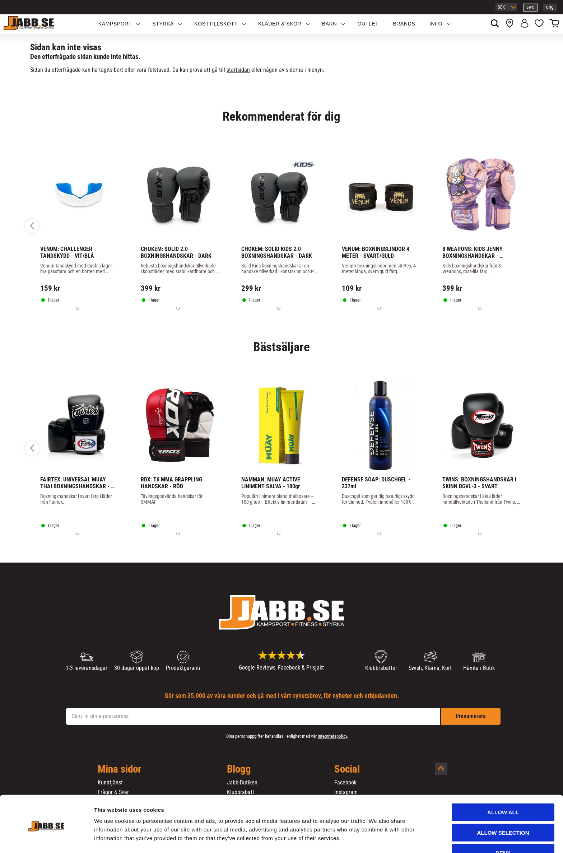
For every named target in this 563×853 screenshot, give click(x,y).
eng (550, 7)
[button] (539, 24)
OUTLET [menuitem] (368, 24)
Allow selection (503, 810)
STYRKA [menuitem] (163, 24)
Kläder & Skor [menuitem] (279, 24)
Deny (503, 830)
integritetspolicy (332, 736)
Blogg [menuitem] (239, 769)
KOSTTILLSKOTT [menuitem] (215, 24)
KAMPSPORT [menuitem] (115, 24)
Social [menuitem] (347, 769)
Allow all (503, 790)
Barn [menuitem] (329, 24)
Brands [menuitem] (404, 24)
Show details (376, 839)
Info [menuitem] (435, 24)
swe (530, 7)
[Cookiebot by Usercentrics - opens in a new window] (46, 839)
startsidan (238, 69)
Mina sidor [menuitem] (119, 769)
